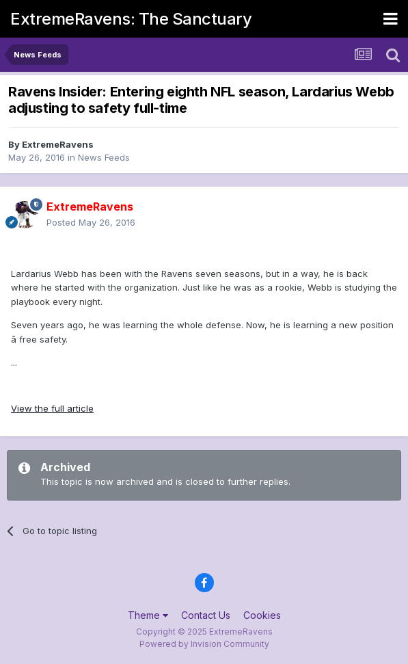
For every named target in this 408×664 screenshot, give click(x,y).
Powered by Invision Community (204, 644)
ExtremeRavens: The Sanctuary (130, 19)
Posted (90, 222)
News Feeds (104, 157)
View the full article (52, 408)
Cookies (262, 615)
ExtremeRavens (58, 144)
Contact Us (205, 615)
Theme (148, 615)
